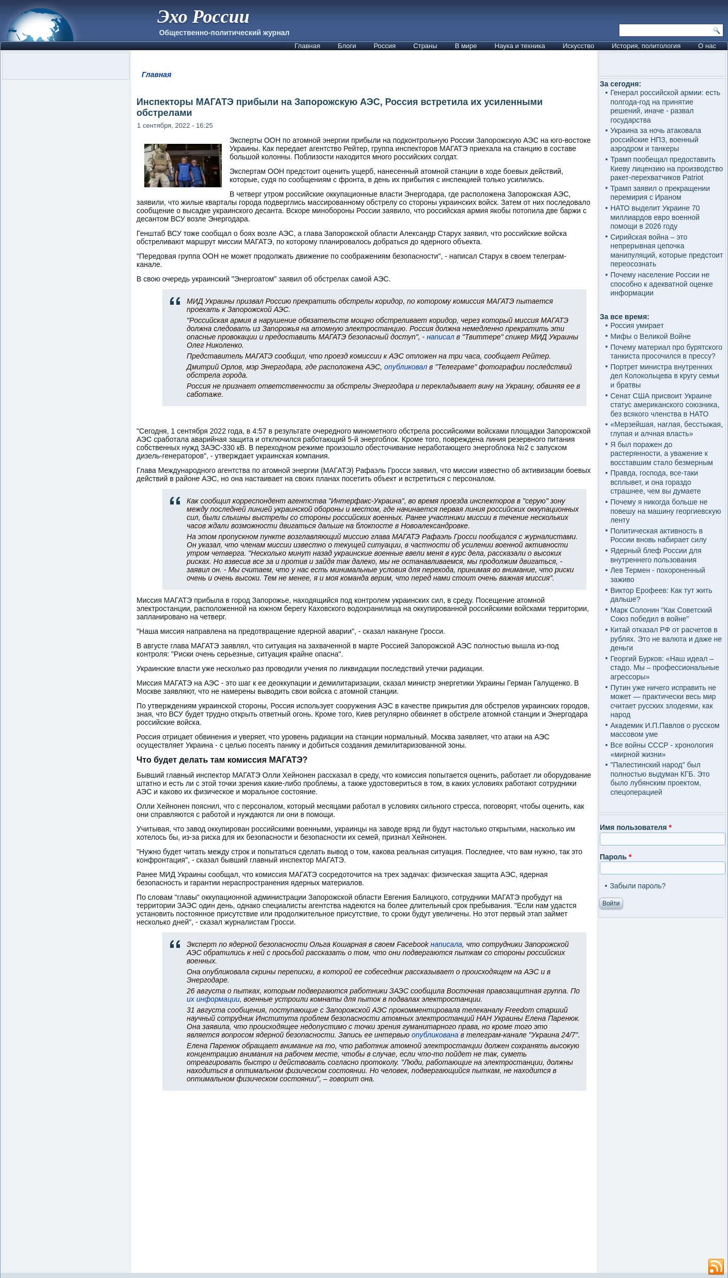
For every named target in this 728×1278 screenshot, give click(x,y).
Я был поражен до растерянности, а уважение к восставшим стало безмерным (661, 453)
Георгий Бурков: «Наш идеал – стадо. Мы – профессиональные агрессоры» (664, 668)
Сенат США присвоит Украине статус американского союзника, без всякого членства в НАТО (664, 405)
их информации (213, 999)
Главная (307, 46)
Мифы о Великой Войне (650, 336)
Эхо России (203, 16)
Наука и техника (520, 46)
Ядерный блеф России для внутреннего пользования (655, 555)
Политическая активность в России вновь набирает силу (658, 535)
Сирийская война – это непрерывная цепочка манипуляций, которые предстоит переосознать (666, 251)
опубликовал (405, 367)
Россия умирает (636, 325)
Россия (385, 46)
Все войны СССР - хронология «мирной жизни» (661, 750)
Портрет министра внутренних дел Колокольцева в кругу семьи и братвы (664, 376)
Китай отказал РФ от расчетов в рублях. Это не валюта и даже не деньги (666, 639)
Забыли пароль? (637, 886)
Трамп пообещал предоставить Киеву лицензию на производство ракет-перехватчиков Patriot (666, 168)
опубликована (435, 1035)
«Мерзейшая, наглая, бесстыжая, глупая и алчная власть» (666, 429)
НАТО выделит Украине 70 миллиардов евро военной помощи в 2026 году (655, 217)
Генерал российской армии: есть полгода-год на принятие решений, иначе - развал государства (665, 106)
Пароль (615, 857)
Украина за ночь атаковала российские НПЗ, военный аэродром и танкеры (655, 139)
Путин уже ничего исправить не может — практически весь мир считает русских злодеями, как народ (663, 701)
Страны (425, 46)
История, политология (646, 46)
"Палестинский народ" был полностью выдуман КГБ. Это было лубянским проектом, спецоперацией (659, 778)
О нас (707, 46)
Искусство (578, 46)
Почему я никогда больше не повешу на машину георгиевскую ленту (665, 511)
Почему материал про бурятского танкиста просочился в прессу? (666, 352)
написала (446, 944)
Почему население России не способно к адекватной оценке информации (661, 284)
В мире (466, 46)
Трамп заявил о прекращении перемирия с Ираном (660, 193)
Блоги (347, 46)
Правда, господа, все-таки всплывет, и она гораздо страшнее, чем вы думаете (655, 482)
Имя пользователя (636, 827)
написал (440, 337)
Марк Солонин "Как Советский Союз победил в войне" (661, 614)
